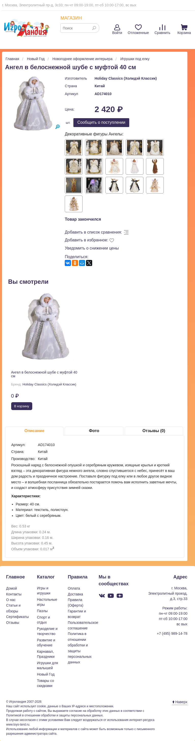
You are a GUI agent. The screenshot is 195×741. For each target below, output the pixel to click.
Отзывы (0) (153, 431)
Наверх (179, 702)
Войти (117, 29)
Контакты (13, 594)
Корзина (184, 29)
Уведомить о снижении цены (92, 248)
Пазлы (42, 611)
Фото (94, 431)
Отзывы (12, 623)
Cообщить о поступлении (101, 122)
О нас (10, 600)
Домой (11, 588)
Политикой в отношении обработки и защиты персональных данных (54, 715)
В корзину (21, 406)
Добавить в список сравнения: (93, 232)
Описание (34, 431)
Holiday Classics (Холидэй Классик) (125, 78)
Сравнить (162, 29)
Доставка (75, 594)
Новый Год (46, 674)
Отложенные (138, 29)
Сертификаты (17, 617)
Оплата (74, 588)
